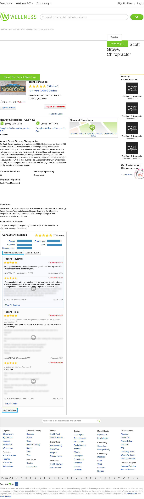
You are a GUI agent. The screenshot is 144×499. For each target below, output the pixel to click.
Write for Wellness (128, 459)
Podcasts (101, 467)
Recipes (100, 471)
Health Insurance (56, 464)
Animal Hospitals (9, 455)
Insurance (54, 460)
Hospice (53, 453)
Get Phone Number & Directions (43, 91)
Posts (99, 460)
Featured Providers (128, 466)
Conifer (29, 29)
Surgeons (77, 466)
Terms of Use (132, 494)
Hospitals (6, 459)
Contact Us (125, 438)
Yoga (29, 455)
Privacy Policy (126, 441)
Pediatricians (79, 459)
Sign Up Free (124, 3)
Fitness (29, 438)
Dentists (30, 463)
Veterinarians (8, 466)
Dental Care (31, 460)
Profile (114, 37)
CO (22, 29)
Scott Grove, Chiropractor (44, 29)
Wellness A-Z (23, 3)
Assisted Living (56, 445)
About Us (124, 434)
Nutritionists (7, 445)
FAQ (122, 448)
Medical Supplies (56, 438)
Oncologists (78, 456)
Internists (77, 449)
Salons (29, 448)
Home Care (54, 449)
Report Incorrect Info (55, 107)
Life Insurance (55, 467)
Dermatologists (79, 438)
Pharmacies (7, 462)
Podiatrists (78, 463)
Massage (6, 441)
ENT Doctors (79, 442)
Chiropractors (8, 434)
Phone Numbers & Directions (20, 77)
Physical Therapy (33, 445)
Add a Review (33, 253)
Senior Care (55, 442)
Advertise (124, 445)
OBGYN (77, 452)
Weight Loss (8, 448)
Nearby (132, 78)
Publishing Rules (127, 452)
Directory (5, 3)
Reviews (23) (117, 43)
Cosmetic (30, 434)
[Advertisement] (39, 53)
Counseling (102, 443)
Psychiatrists (102, 435)
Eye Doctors (7, 438)
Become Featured (128, 470)
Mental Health (103, 431)
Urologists (78, 470)
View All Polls (11, 404)
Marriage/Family (103, 450)
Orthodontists (32, 467)
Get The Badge (56, 114)
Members (101, 457)
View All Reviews (13, 253)
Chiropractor (14, 29)
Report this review (56, 262)
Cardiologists (79, 435)
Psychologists (102, 438)
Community (43, 3)
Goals (99, 464)
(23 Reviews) (52, 86)
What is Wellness (127, 455)
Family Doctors (79, 445)
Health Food (55, 434)
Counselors (101, 446)
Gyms (29, 441)
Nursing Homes (56, 456)
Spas (29, 452)
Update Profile (8, 107)
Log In (140, 3)
